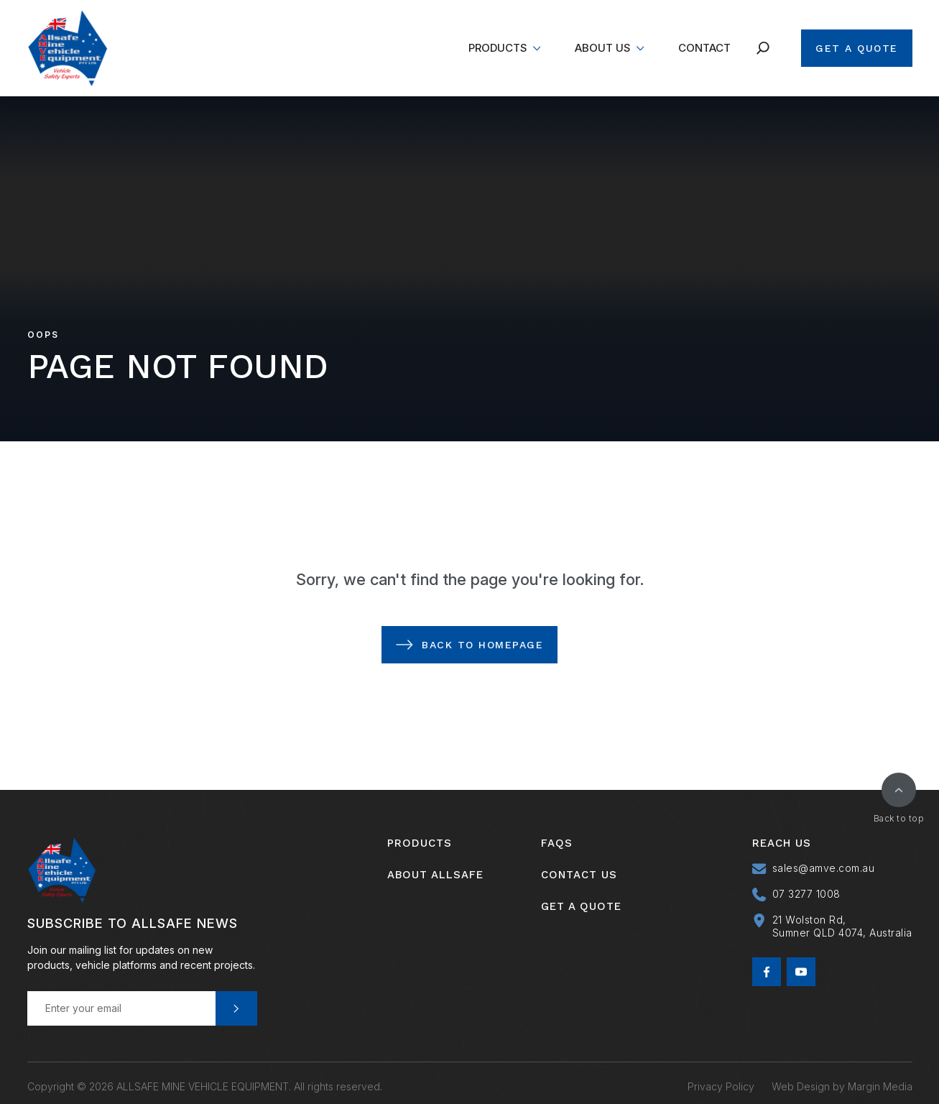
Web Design (801, 1079)
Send (236, 1008)
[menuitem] (504, 48)
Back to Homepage (482, 644)
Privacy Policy (721, 1079)
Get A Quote (856, 48)
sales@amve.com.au (823, 868)
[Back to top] (899, 790)
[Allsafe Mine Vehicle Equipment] (67, 48)
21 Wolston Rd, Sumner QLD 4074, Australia (842, 926)
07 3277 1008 (806, 894)
